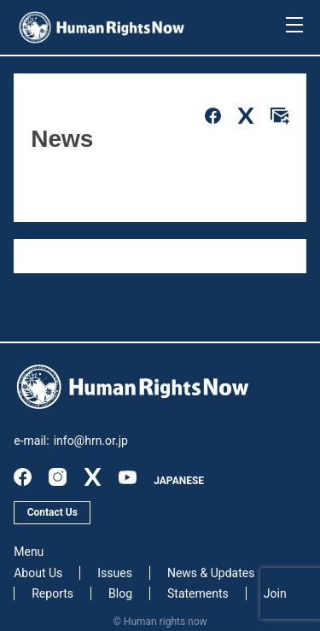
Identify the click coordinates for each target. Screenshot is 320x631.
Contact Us (52, 512)
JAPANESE (179, 481)
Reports (52, 593)
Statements (198, 593)
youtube (128, 477)
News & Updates (211, 573)
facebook (23, 477)
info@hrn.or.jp (91, 440)
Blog (120, 593)
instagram (58, 477)
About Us (38, 573)
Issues (114, 573)
